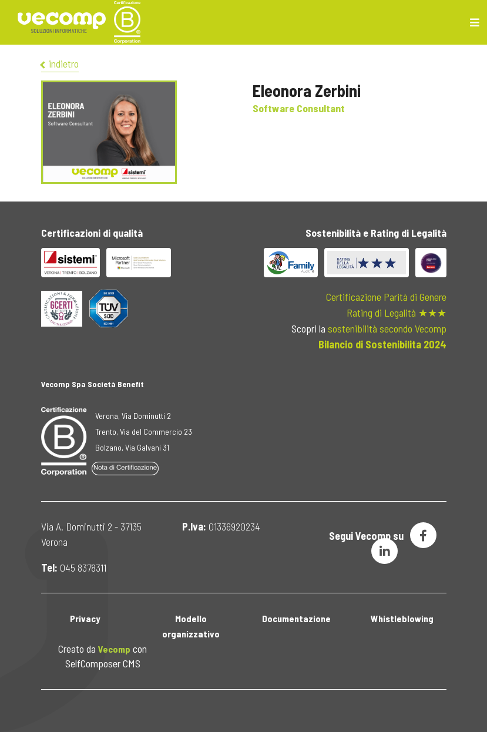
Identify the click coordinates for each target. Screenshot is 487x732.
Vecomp (114, 648)
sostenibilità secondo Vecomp (387, 328)
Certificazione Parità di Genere (386, 296)
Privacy (85, 618)
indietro (60, 63)
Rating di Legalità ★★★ (396, 312)
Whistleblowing (402, 618)
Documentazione (296, 618)
